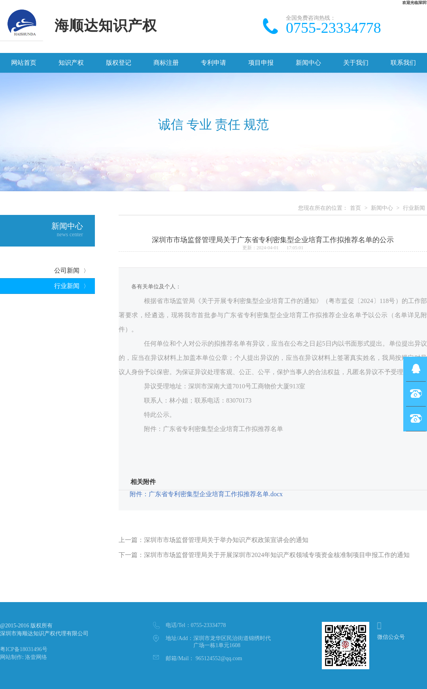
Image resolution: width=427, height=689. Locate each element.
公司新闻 (71, 270)
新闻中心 (308, 62)
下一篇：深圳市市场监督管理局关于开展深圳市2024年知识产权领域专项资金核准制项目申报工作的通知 (264, 555)
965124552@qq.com (204, 658)
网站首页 (23, 62)
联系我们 (403, 62)
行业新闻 (71, 285)
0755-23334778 (196, 625)
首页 (355, 208)
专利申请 (213, 62)
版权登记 (118, 62)
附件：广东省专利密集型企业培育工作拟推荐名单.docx (206, 494)
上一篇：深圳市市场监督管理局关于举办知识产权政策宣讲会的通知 (213, 540)
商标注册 (166, 62)
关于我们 (355, 62)
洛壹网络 (36, 657)
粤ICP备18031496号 (23, 649)
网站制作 (11, 657)
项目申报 (261, 62)
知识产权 (71, 62)
